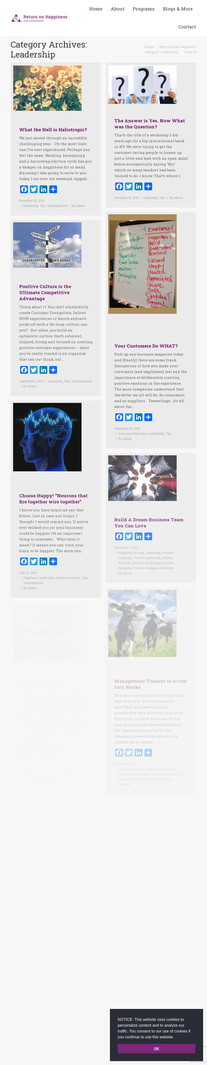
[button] (175, 1037)
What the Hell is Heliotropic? (53, 129)
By (78, 206)
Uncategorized (57, 206)
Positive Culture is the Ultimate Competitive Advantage (45, 284)
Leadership (30, 206)
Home (149, 46)
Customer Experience (133, 425)
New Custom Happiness (177, 46)
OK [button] (156, 1048)
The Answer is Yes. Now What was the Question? (149, 123)
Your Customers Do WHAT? (146, 337)
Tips (43, 206)
